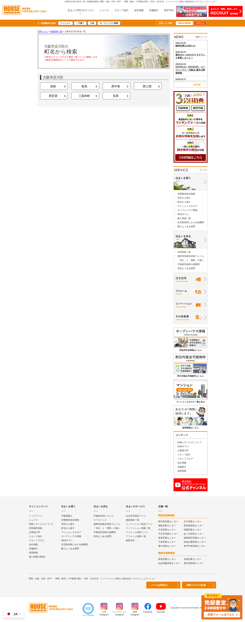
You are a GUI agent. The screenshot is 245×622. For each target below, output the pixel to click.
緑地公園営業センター (195, 542)
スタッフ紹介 (121, 10)
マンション (65, 23)
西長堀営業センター (194, 525)
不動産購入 (66, 516)
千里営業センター (167, 542)
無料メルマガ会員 (196, 585)
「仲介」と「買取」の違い (190, 260)
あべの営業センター (194, 533)
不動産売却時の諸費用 (188, 264)
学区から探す (184, 198)
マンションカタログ (187, 206)
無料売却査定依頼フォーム (190, 256)
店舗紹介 (154, 10)
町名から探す (184, 202)
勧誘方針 (130, 540)
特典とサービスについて (189, 442)
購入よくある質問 (186, 226)
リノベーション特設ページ (139, 524)
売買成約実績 (35, 528)
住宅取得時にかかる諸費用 (190, 222)
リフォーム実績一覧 (136, 536)
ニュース (104, 10)
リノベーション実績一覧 (138, 528)
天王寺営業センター (168, 533)
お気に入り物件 (165, 23)
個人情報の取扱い (38, 556)
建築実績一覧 (132, 520)
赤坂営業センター (192, 559)
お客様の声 (183, 450)
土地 (92, 23)
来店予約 (169, 10)
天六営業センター (192, 521)
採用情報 (181, 471)
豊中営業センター (167, 546)
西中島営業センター (168, 521)
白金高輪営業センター (169, 563)
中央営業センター (167, 529)
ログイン (200, 23)
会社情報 (139, 10)
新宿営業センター (167, 559)
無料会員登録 (184, 23)
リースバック (100, 520)
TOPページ (42, 31)
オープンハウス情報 (109, 23)
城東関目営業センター (195, 538)
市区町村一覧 (56, 31)
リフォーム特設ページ (137, 532)
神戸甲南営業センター (195, 546)
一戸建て (80, 23)
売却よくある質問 (186, 268)
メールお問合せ (159, 585)
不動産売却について (103, 516)
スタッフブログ (185, 458)
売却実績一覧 (184, 252)
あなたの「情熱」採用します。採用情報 (225, 11)
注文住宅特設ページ (136, 516)
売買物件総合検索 (186, 194)
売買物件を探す (48, 23)
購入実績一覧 (184, 218)
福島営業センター (167, 525)
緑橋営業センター (192, 529)
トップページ (35, 516)
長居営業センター (167, 538)
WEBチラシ (183, 214)
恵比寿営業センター (194, 563)
